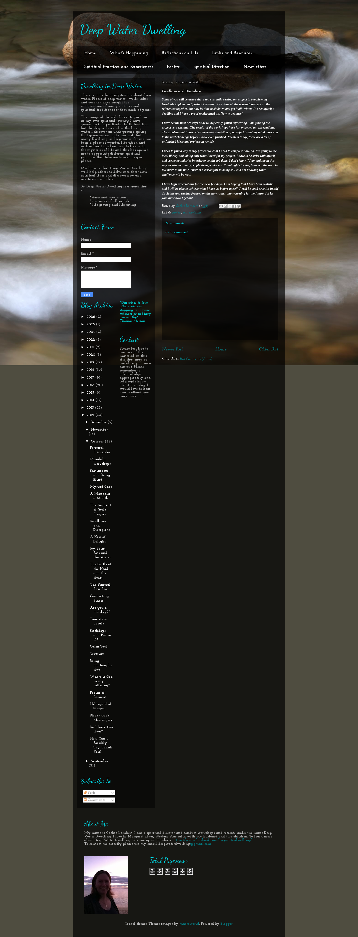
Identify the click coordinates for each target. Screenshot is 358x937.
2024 (91, 332)
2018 (91, 370)
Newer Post (172, 349)
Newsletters (254, 67)
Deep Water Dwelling (133, 29)
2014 (91, 400)
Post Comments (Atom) (196, 359)
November (99, 430)
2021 (91, 347)
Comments (94, 800)
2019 (91, 362)
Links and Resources (232, 53)
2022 (91, 340)
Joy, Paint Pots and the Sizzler (100, 553)
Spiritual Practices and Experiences (118, 67)
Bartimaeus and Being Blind (100, 475)
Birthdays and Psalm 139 (100, 635)
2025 (91, 324)
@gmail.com (200, 844)
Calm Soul (99, 646)
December (99, 422)
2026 (91, 317)
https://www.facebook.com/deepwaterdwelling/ (213, 840)
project (176, 212)
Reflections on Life (180, 53)
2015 (91, 393)
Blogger (227, 924)
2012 (91, 415)
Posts (89, 793)
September (99, 761)
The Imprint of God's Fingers (100, 509)
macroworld (189, 924)
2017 (91, 377)
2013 (91, 408)
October (98, 441)
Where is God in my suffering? (101, 681)
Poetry (173, 67)
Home (90, 53)
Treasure (97, 653)
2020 (91, 355)
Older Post (268, 349)
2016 (91, 385)
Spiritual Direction (211, 67)
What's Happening (129, 53)
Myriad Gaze (101, 487)
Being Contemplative (101, 665)
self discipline (192, 212)
